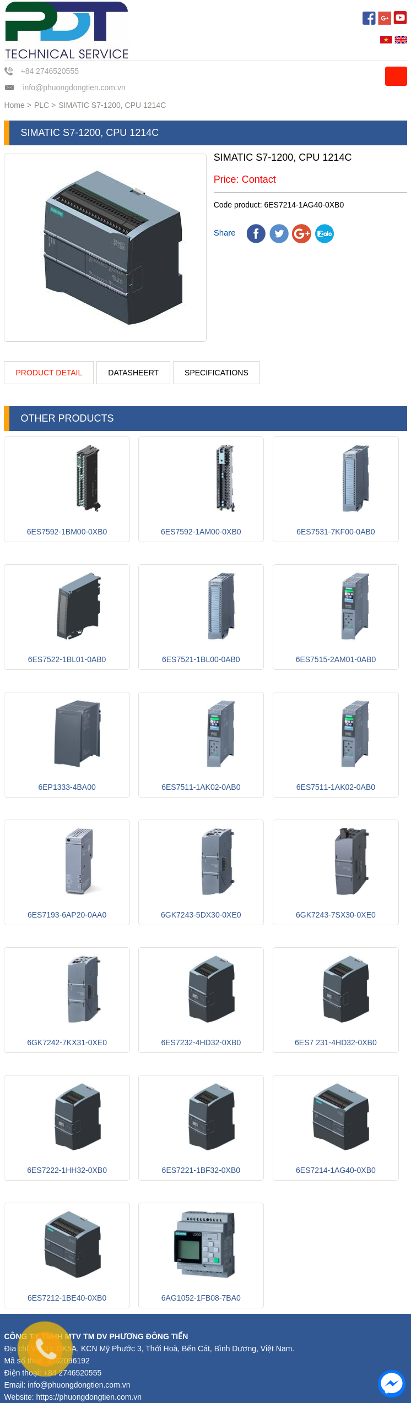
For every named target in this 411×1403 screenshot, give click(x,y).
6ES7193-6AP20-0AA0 (67, 914)
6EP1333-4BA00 (66, 787)
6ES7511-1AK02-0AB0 (200, 787)
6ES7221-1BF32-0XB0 (201, 1170)
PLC (41, 105)
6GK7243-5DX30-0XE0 (201, 914)
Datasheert (133, 372)
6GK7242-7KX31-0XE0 (67, 1042)
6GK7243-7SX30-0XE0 (336, 914)
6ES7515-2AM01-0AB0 (336, 659)
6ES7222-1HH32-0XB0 (67, 1170)
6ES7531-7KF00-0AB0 (335, 531)
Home (14, 105)
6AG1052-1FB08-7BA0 (201, 1297)
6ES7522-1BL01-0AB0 (67, 659)
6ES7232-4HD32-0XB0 (201, 1042)
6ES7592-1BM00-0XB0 (67, 531)
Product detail (48, 372)
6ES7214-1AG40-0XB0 (336, 1170)
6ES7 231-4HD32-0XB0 (336, 1042)
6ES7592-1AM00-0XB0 (201, 531)
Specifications (216, 372)
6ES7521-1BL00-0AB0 (201, 659)
